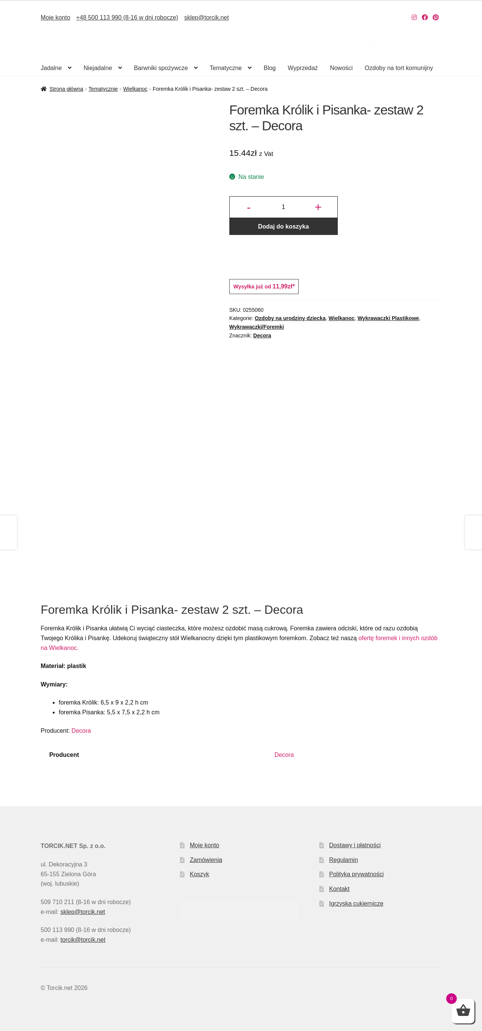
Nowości (341, 68)
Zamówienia (206, 860)
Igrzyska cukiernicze (356, 903)
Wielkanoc (135, 89)
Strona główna (67, 89)
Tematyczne (226, 68)
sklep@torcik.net (206, 17)
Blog (270, 68)
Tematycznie (103, 89)
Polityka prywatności (356, 874)
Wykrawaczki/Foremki (256, 327)
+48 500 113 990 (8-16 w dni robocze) (127, 17)
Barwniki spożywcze (161, 68)
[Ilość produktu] (283, 207)
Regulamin (343, 860)
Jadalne (51, 68)
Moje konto (55, 17)
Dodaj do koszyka (283, 226)
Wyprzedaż (303, 68)
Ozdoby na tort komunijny (399, 68)
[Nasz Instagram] (414, 17)
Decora (262, 335)
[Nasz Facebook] (425, 17)
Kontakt (339, 889)
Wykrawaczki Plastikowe (388, 318)
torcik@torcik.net (82, 939)
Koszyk (199, 874)
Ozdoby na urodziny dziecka (290, 318)
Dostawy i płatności (355, 845)
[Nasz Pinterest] (436, 17)
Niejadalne (98, 68)
